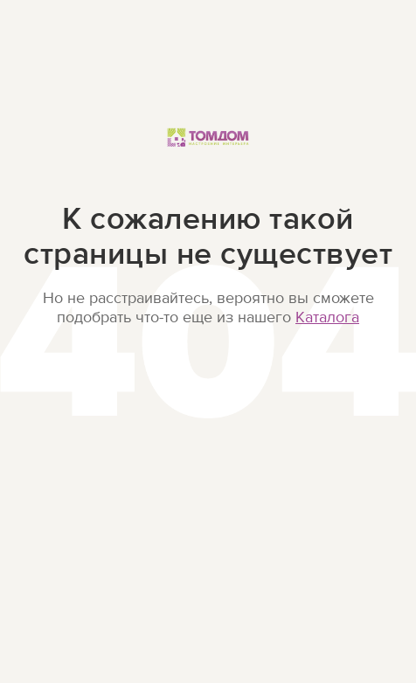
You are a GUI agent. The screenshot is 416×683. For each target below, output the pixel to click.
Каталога (327, 317)
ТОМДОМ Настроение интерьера (208, 156)
